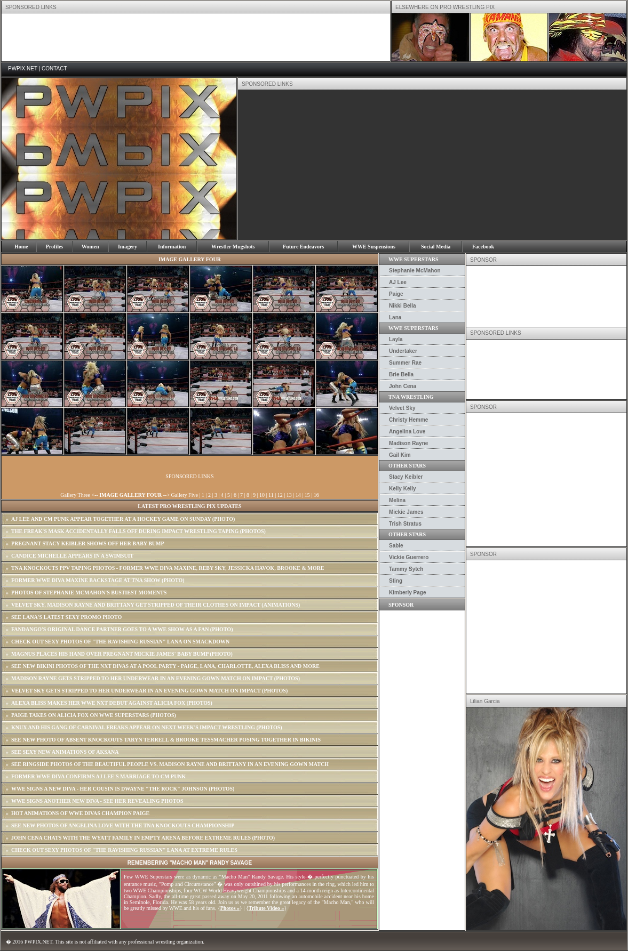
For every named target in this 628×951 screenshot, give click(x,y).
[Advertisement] (196, 37)
